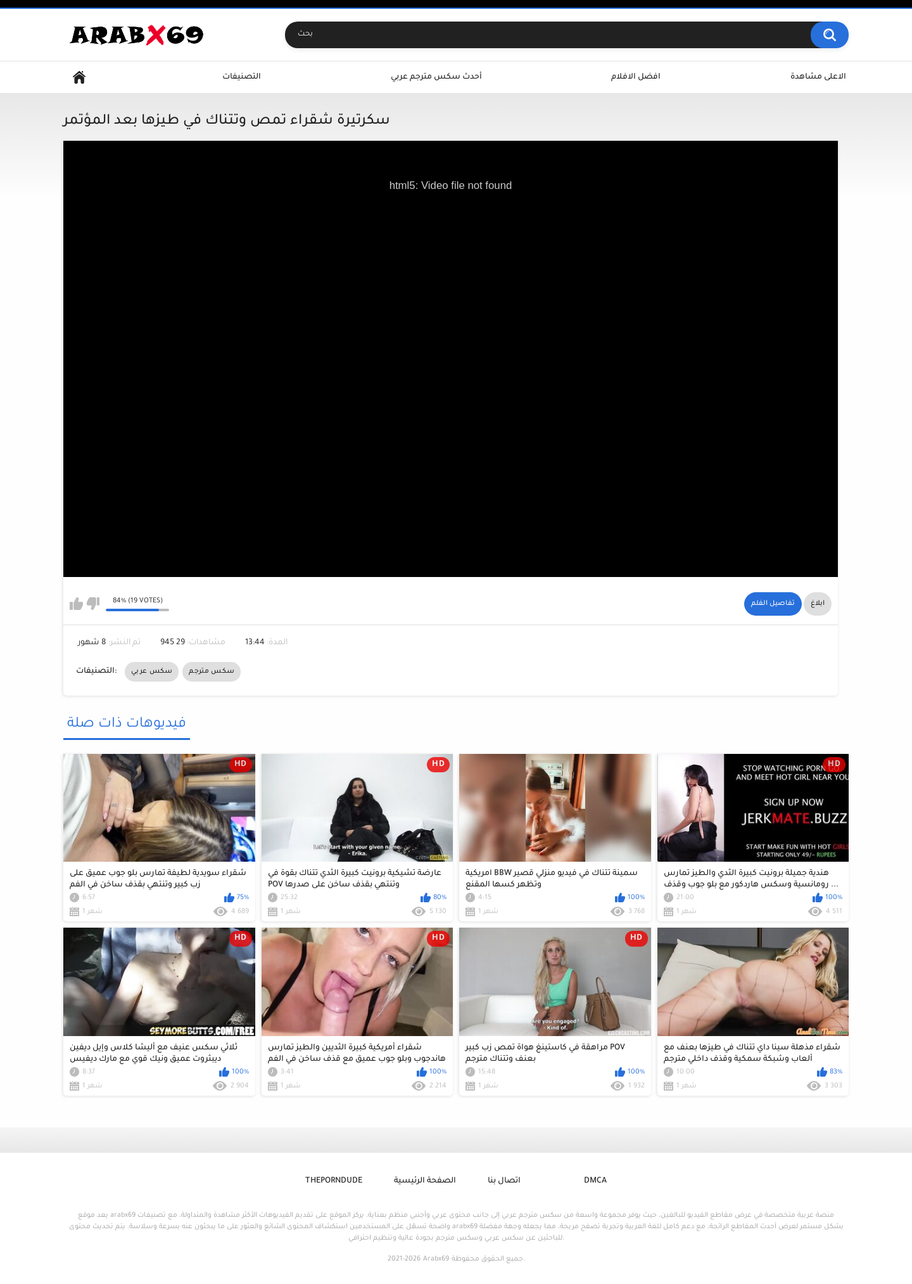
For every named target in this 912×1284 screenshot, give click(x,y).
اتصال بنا (504, 1181)
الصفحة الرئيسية (425, 1181)
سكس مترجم (211, 671)
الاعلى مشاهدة (818, 77)
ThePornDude (333, 1181)
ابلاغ (818, 603)
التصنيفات (241, 77)
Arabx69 (436, 1259)
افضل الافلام (636, 77)
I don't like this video (92, 603)
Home (79, 78)
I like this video (76, 603)
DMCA (595, 1181)
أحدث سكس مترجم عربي (436, 77)
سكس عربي (151, 671)
